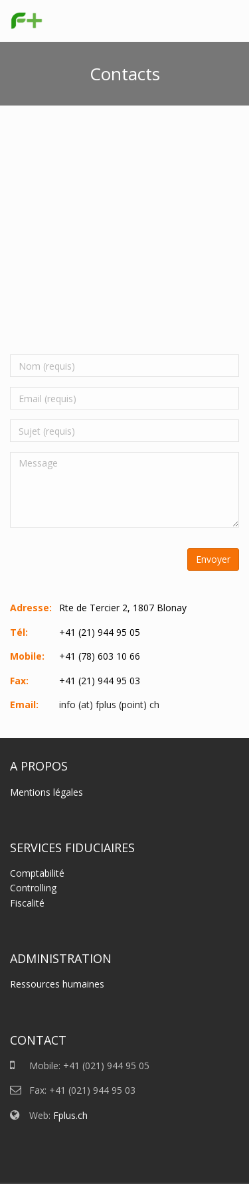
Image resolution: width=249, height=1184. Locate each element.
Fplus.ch (70, 1115)
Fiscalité (27, 903)
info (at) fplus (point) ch (109, 704)
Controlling (33, 887)
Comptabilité (37, 873)
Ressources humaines (57, 984)
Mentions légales (46, 792)
